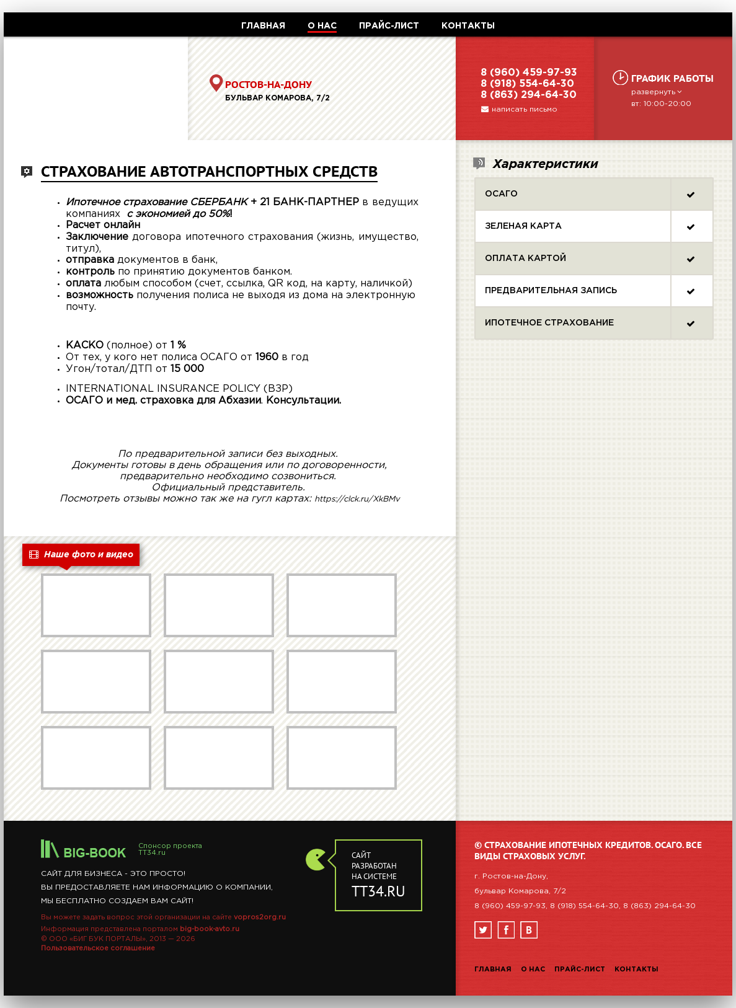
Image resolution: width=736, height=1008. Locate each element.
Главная (493, 969)
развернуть (658, 92)
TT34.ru (152, 853)
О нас (533, 969)
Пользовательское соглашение (98, 948)
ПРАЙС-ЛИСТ (389, 26)
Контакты (636, 969)
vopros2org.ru (260, 917)
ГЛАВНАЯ (263, 26)
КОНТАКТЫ (468, 26)
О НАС (322, 26)
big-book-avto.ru (209, 929)
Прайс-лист (579, 969)
